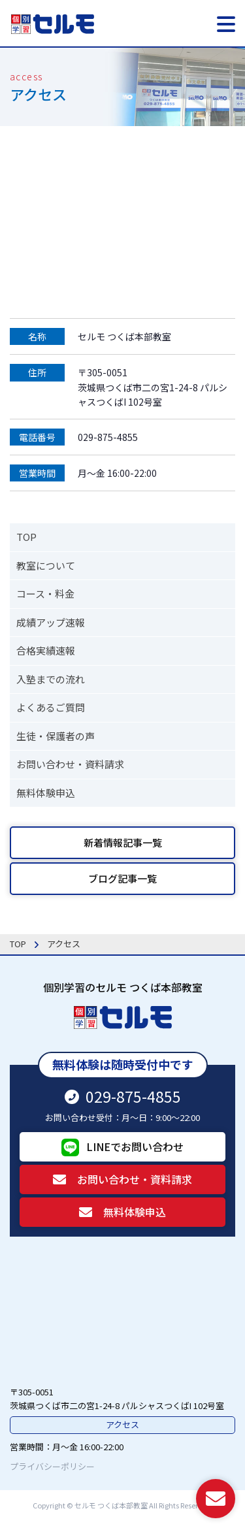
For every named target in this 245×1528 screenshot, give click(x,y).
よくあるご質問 (50, 707)
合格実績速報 (45, 650)
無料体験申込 (45, 793)
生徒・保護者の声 (55, 736)
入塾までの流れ (50, 679)
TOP (26, 537)
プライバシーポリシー (52, 1466)
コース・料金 (45, 593)
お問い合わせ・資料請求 (70, 764)
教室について (45, 565)
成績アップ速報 (50, 622)
